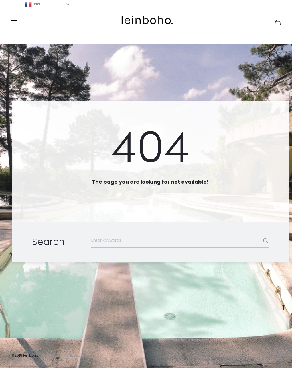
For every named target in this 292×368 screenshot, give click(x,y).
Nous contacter (82, 355)
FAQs (54, 355)
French (33, 4)
